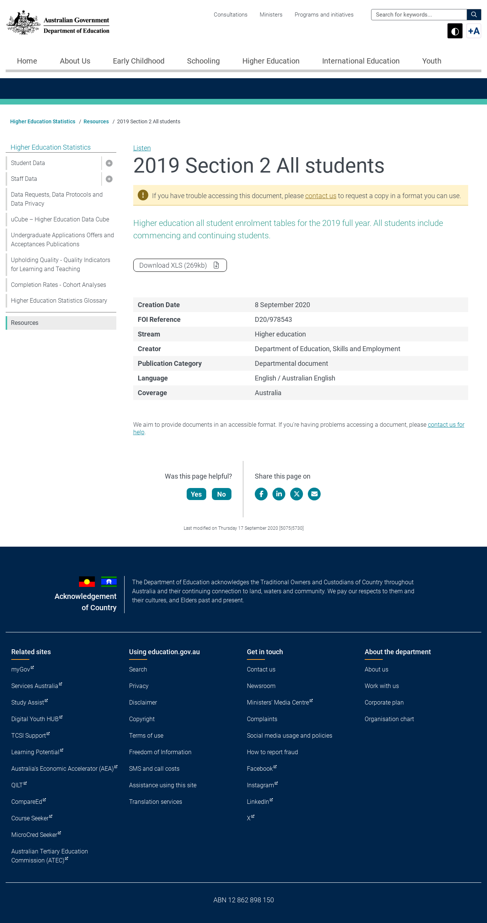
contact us (320, 196)
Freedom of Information (160, 752)
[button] (108, 163)
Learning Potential (35, 752)
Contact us (261, 669)
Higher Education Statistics (42, 121)
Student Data (28, 163)
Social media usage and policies (289, 735)
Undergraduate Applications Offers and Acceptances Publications (62, 240)
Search (138, 669)
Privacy (139, 686)
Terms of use (146, 735)
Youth (431, 60)
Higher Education (271, 60)
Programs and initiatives (324, 14)
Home (27, 60)
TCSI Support (28, 735)
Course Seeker (30, 818)
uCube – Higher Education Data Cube (60, 219)
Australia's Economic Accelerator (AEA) (62, 768)
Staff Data (24, 178)
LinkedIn (258, 801)
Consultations (231, 14)
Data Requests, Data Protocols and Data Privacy (57, 199)
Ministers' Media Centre (278, 702)
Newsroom (261, 686)
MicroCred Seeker (34, 834)
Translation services (155, 801)
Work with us (382, 686)
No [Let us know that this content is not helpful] (222, 494)
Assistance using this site (162, 785)
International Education (361, 60)
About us (376, 669)
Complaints (262, 719)
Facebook (260, 768)
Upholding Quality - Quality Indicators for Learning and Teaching (60, 264)
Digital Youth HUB (35, 719)
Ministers (271, 14)
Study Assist (27, 702)
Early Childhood (138, 60)
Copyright (142, 719)
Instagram (260, 785)
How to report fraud (272, 752)
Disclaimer (143, 702)
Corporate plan (384, 702)
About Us (75, 60)
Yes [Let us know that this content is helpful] (197, 494)
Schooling (203, 60)
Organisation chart (389, 719)
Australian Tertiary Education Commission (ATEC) (49, 856)
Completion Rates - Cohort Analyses (58, 284)
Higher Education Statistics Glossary (59, 300)
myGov (20, 669)
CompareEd (26, 801)
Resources (96, 121)
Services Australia (34, 686)
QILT (17, 785)
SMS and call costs (154, 768)
